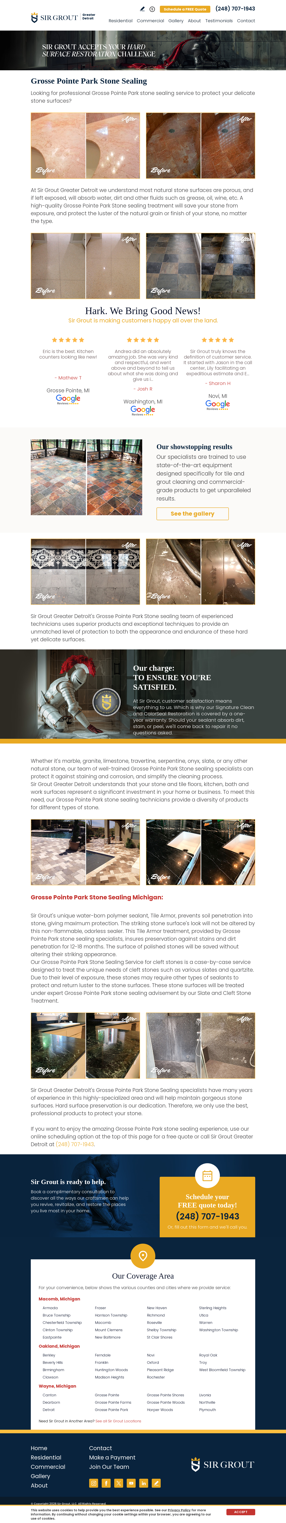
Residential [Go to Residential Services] (120, 21)
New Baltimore (108, 1337)
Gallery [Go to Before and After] (176, 21)
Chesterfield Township (62, 1322)
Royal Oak (208, 1355)
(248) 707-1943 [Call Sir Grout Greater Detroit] (235, 8)
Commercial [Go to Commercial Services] (150, 21)
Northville (207, 1402)
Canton (49, 1395)
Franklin (101, 1362)
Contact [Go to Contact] (246, 21)
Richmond (156, 1315)
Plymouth (207, 1409)
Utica (203, 1315)
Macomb (103, 1322)
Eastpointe (52, 1337)
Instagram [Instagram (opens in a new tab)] (93, 1483)
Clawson (50, 1377)
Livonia (205, 1395)
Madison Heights (109, 1377)
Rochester (156, 1377)
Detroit (49, 1409)
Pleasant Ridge (160, 1369)
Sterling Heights (212, 1307)
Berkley (49, 1355)
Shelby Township (161, 1329)
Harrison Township (111, 1315)
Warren (205, 1322)
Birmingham (53, 1369)
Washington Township (218, 1329)
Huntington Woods (111, 1369)
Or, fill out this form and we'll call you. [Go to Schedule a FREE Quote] (207, 1227)
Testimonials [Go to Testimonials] (219, 21)
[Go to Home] (66, 17)
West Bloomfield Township (222, 1369)
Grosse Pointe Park (111, 1409)
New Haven (157, 1307)
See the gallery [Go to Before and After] (192, 514)
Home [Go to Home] (39, 1448)
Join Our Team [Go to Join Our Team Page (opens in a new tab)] (109, 1467)
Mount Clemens (109, 1329)
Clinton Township (58, 1329)
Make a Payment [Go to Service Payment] (112, 1457)
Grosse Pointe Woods (166, 1402)
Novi (150, 1355)
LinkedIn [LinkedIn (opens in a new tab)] (143, 1483)
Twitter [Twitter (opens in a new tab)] (118, 1483)
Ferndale (103, 1355)
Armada (50, 1307)
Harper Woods (160, 1409)
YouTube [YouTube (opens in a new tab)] (131, 1483)
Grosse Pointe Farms (113, 1402)
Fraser (100, 1307)
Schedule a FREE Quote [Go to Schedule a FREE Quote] (185, 9)
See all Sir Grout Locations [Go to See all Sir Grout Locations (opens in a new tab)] (118, 1421)
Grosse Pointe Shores (165, 1395)
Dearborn (51, 1402)
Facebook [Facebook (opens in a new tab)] (106, 1483)
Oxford (153, 1362)
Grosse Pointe (107, 1395)
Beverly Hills (53, 1362)
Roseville (154, 1322)
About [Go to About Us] (194, 21)
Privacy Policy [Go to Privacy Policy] (179, 1510)
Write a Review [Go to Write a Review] (142, 9)
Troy (203, 1362)
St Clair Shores (159, 1337)
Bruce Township (57, 1315)
